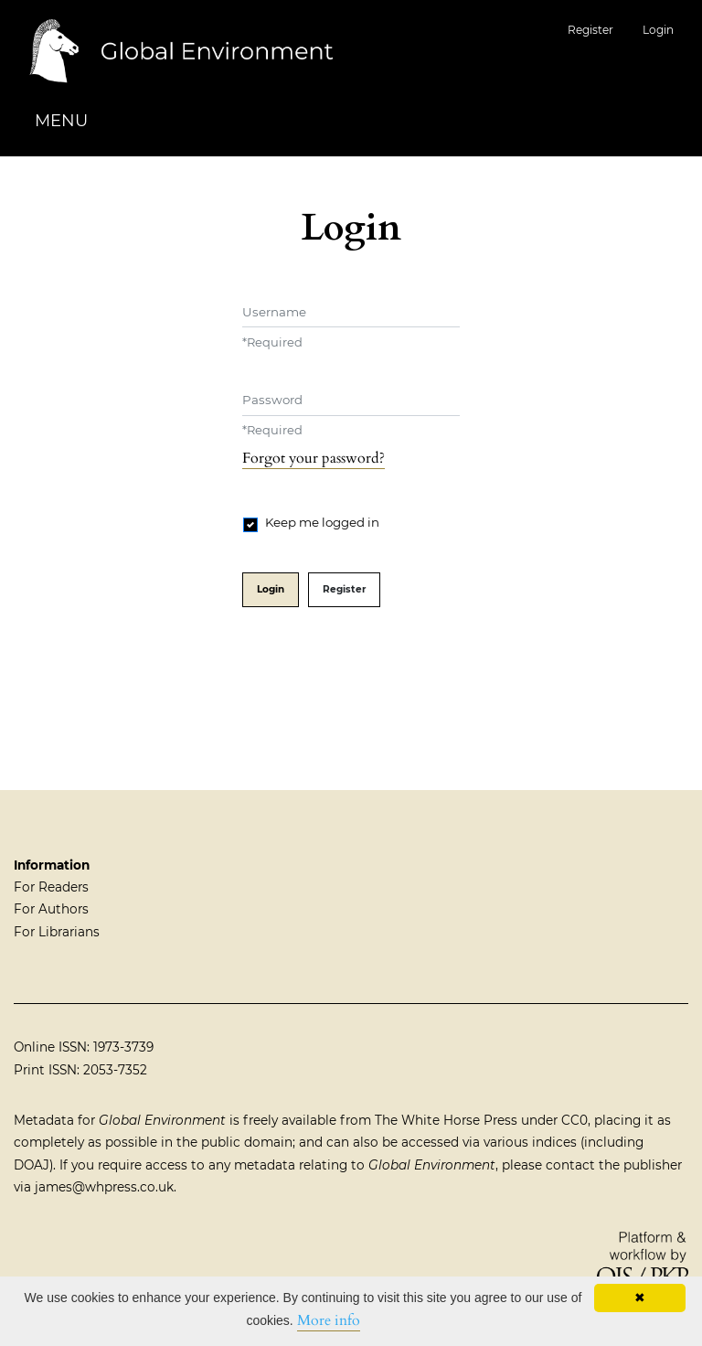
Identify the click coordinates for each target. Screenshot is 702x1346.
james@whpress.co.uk (104, 1187)
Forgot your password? (313, 458)
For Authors (51, 909)
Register (590, 30)
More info (328, 1320)
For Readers (51, 887)
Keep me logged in (322, 522)
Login (658, 30)
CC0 (574, 1120)
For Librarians (57, 931)
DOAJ (31, 1165)
